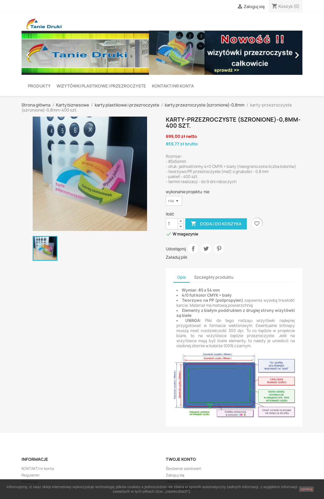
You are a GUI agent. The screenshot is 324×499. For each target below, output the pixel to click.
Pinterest (219, 249)
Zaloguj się (175, 475)
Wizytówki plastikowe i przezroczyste (101, 86)
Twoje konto (181, 459)
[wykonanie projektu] (174, 201)
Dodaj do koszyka (216, 224)
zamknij (306, 489)
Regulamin (30, 475)
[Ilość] (172, 223)
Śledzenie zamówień (183, 468)
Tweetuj (206, 249)
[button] (43, 53)
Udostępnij (193, 249)
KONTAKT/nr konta (173, 86)
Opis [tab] (181, 277)
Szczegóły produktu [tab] (214, 277)
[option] (162, 53)
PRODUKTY (39, 86)
